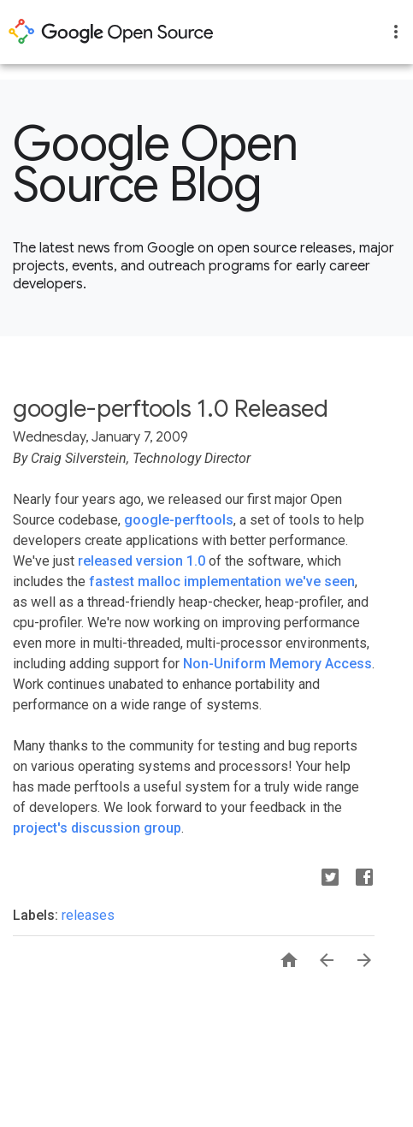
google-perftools (178, 520)
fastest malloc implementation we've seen (222, 581)
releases (88, 915)
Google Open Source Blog (155, 164)
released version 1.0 (141, 561)
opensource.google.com (111, 31)
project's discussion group (97, 828)
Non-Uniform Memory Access (277, 663)
